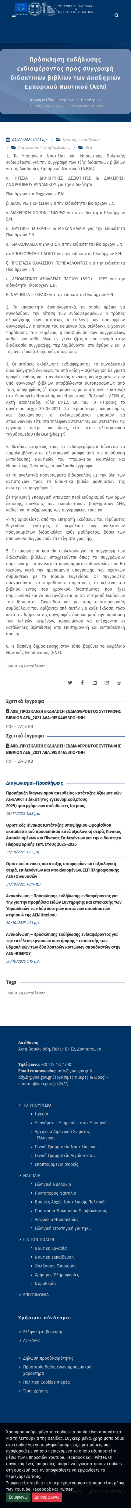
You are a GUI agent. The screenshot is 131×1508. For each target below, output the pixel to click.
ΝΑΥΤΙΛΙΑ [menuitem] (31, 1175)
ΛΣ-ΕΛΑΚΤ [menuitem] (32, 1340)
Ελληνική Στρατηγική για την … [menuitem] (63, 1228)
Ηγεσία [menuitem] (41, 1114)
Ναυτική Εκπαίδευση (27, 666)
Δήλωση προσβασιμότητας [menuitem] (48, 1358)
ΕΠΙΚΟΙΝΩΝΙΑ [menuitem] (36, 1294)
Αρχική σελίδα (41, 100)
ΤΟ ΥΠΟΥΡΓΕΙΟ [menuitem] (37, 1105)
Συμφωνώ (18, 1497)
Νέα (88, 147)
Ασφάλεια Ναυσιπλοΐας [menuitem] (57, 1219)
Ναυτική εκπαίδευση (81, 139)
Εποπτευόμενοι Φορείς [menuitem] (56, 1164)
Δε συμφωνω (46, 1497)
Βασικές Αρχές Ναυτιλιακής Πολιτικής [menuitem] (71, 1202)
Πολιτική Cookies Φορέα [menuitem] (46, 1382)
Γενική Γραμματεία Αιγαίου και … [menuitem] (65, 1155)
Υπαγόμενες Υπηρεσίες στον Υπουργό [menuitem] (71, 1122)
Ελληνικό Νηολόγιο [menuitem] (53, 1184)
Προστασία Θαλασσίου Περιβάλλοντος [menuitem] (71, 1210)
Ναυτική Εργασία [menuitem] (51, 1248)
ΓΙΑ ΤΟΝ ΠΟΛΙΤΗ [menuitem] (38, 1239)
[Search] (117, 14)
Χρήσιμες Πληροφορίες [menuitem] (57, 1274)
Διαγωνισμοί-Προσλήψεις (80, 100)
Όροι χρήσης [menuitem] (35, 1391)
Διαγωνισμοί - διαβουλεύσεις (44, 147)
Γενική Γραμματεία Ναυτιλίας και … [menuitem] (68, 1146)
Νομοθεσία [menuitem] (45, 1283)
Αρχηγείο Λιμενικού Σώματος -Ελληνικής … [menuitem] (62, 1135)
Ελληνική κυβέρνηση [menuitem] (42, 1331)
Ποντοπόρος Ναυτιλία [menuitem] (55, 1193)
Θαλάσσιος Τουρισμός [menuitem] (55, 1266)
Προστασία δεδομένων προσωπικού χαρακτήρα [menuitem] (57, 1370)
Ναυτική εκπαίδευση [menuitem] (54, 1257)
